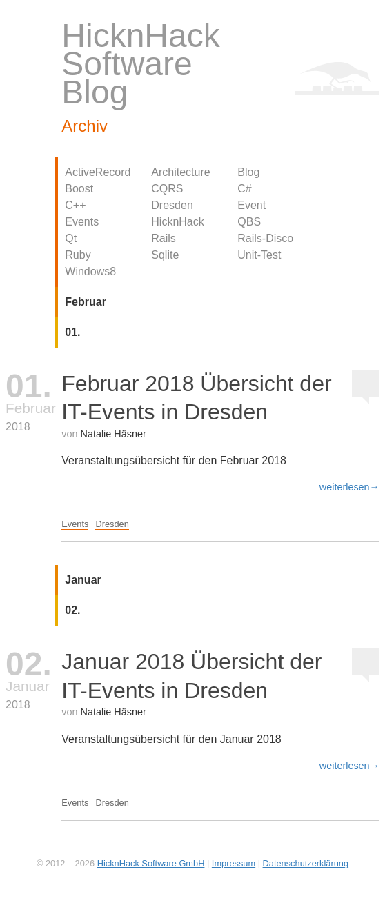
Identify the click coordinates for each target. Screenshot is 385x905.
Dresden (171, 205)
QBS (249, 222)
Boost (79, 189)
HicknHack (177, 222)
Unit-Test (259, 255)
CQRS (167, 189)
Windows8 (90, 271)
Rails (163, 238)
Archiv (84, 126)
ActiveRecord (97, 172)
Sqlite (165, 255)
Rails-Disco (265, 238)
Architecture (180, 172)
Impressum (233, 863)
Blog (248, 172)
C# (244, 189)
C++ (75, 205)
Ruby (77, 255)
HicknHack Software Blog (140, 63)
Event (251, 205)
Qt (71, 238)
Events (82, 222)
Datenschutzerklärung (305, 863)
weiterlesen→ (349, 487)
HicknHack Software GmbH (151, 863)
